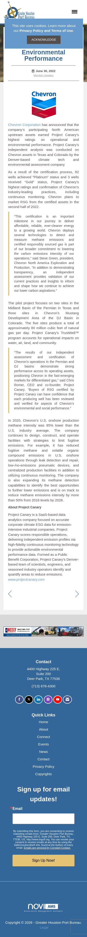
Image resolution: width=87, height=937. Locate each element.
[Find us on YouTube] (57, 699)
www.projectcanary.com (26, 579)
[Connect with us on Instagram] (48, 699)
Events (43, 744)
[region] (77, 594)
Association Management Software (43, 908)
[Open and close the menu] (58, 12)
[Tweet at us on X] (29, 699)
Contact (44, 759)
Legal (44, 927)
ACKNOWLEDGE (43, 39)
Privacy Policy (43, 766)
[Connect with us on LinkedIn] (38, 699)
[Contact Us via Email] (67, 699)
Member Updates (44, 75)
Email (18, 809)
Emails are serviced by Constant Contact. (47, 847)
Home (43, 722)
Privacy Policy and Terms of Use (46, 31)
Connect (43, 737)
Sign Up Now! (43, 860)
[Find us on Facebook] (19, 699)
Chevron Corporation (24, 125)
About (43, 729)
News (43, 752)
